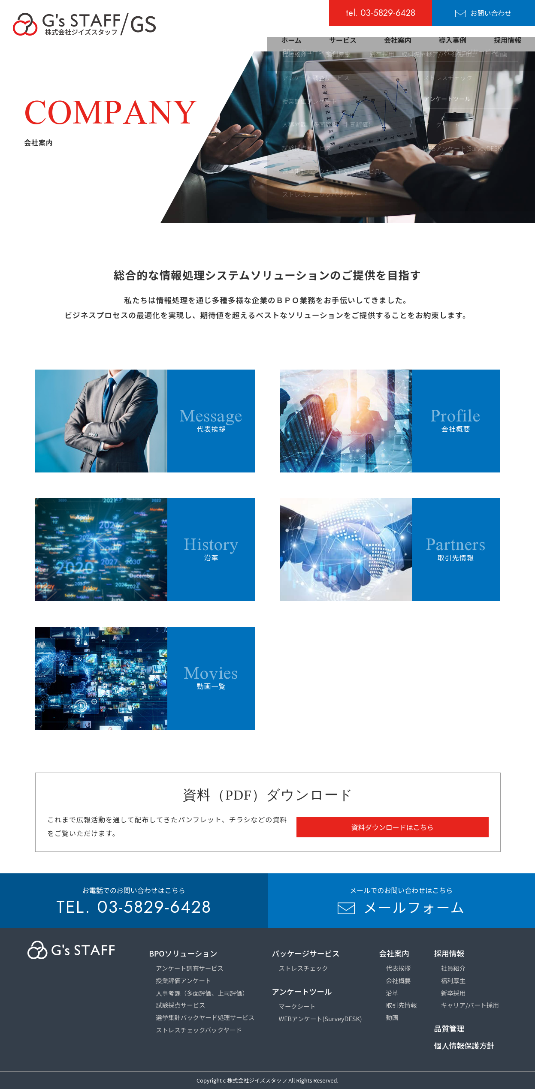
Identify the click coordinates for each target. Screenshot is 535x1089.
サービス (343, 40)
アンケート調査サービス (190, 967)
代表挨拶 (398, 967)
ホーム (291, 40)
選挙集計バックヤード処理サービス (205, 1017)
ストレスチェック (303, 967)
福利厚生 (453, 980)
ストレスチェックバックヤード (199, 1029)
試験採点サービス (180, 1004)
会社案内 (397, 40)
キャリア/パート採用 (470, 1004)
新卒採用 (453, 992)
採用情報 (507, 40)
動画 (392, 1017)
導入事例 (452, 40)
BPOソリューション (183, 953)
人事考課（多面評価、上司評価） (202, 992)
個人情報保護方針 (464, 1045)
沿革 (392, 992)
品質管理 (449, 1028)
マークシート (297, 1006)
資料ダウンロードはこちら (392, 827)
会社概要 (398, 980)
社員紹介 (453, 967)
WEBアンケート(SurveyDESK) (320, 1018)
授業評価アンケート (183, 980)
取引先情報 (401, 1004)
